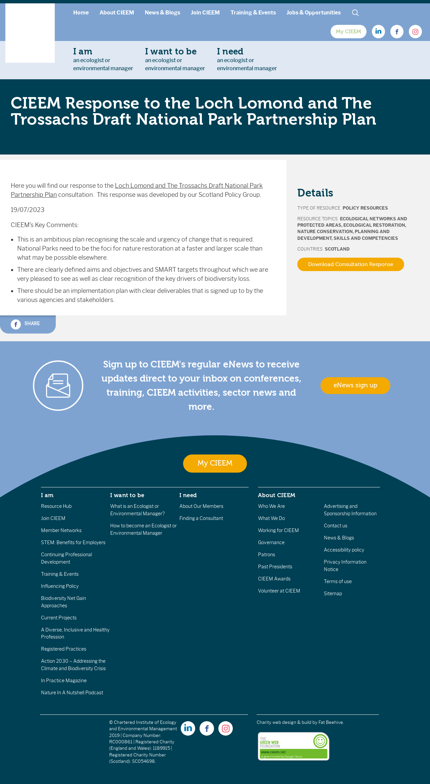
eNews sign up (355, 385)
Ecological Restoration (374, 225)
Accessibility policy (344, 550)
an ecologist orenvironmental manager (103, 59)
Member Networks (61, 530)
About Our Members (201, 506)
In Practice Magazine (64, 681)
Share (25, 324)
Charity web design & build (284, 722)
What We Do (271, 518)
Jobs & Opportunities (314, 12)
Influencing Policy (60, 586)
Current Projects (59, 618)
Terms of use (338, 581)
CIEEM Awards (274, 579)
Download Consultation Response (350, 264)
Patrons (266, 555)
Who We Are (271, 506)
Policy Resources (365, 208)
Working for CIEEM (278, 530)
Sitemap (333, 594)
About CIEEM (116, 12)
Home (81, 12)
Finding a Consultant (201, 518)
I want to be (127, 495)
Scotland (337, 249)
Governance (271, 542)
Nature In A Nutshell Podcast (72, 693)
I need (188, 495)
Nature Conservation (325, 231)
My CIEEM (348, 32)
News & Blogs (162, 12)
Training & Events (253, 12)
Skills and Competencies (366, 238)
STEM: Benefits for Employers (73, 542)
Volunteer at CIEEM (279, 591)
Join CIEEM (205, 12)
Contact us (335, 526)
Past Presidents (275, 567)
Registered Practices (63, 649)
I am (47, 495)
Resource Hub (56, 506)
